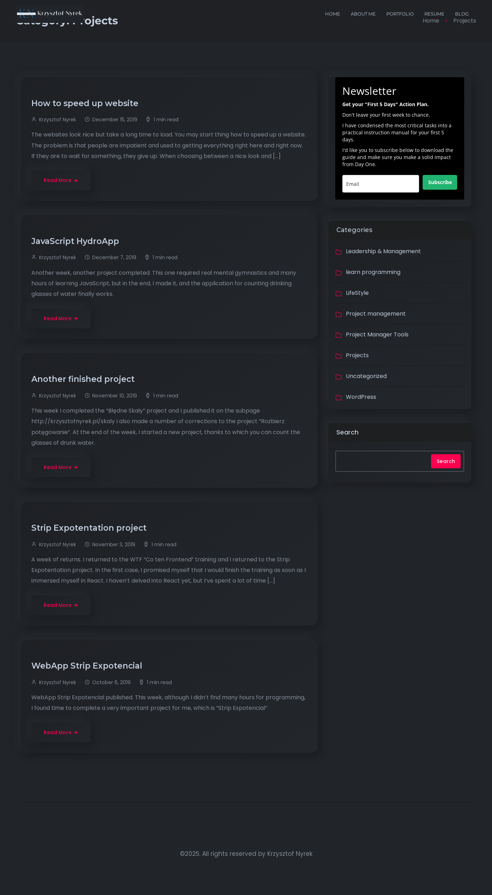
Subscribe (440, 182)
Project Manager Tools (377, 334)
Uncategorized (366, 376)
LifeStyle (357, 293)
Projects (357, 355)
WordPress (361, 397)
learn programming (373, 272)
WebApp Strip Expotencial (87, 666)
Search (347, 432)
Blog (462, 14)
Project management (376, 314)
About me (363, 14)
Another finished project (84, 379)
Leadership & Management (383, 251)
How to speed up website (86, 103)
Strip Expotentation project (90, 528)
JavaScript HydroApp (76, 241)
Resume (434, 14)
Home (332, 14)
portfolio (400, 14)
